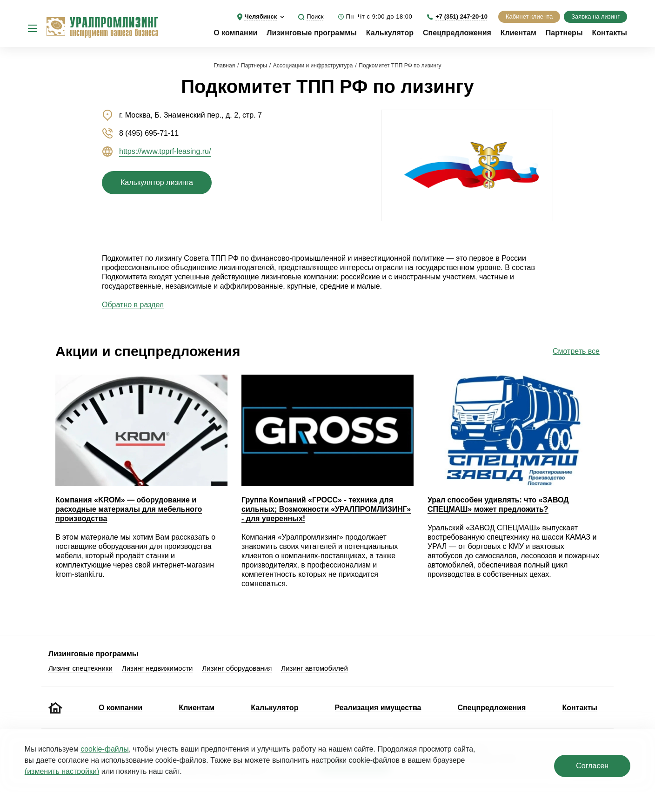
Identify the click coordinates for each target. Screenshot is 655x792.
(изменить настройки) (62, 771)
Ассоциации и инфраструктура (313, 65)
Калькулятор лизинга (156, 182)
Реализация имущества (378, 708)
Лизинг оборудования (237, 668)
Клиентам (518, 33)
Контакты (609, 33)
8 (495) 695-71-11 (149, 133)
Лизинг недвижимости (157, 668)
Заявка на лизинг (595, 16)
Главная (224, 65)
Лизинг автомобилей (314, 668)
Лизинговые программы (311, 33)
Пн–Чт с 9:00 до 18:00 (379, 16)
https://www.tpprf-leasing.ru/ (165, 151)
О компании (235, 33)
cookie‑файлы (104, 749)
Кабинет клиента (529, 16)
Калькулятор (390, 33)
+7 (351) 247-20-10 (461, 16)
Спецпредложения (457, 33)
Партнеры (564, 33)
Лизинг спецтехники (80, 668)
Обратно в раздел (133, 305)
